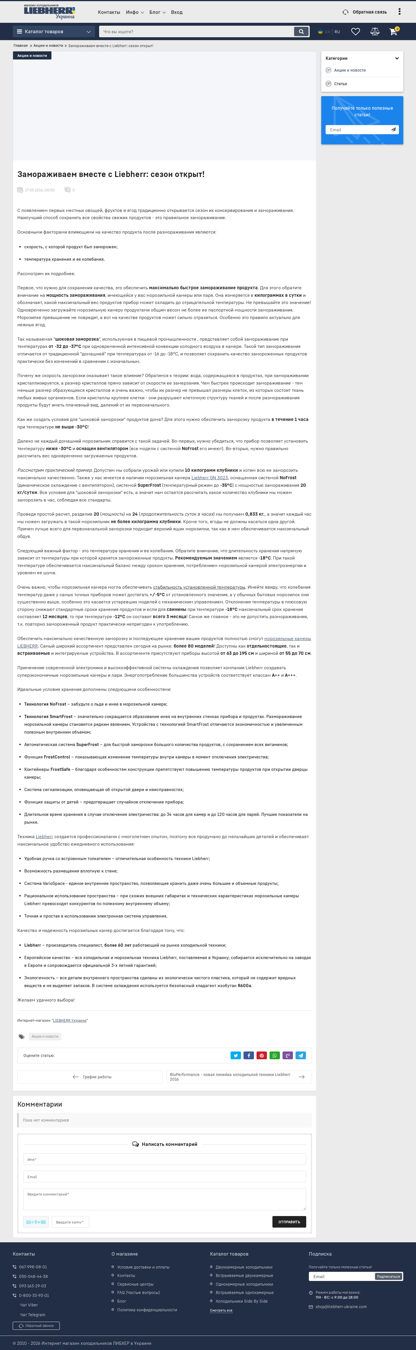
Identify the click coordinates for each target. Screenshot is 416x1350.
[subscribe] (362, 129)
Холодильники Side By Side (242, 1300)
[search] (202, 31)
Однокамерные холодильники (244, 1283)
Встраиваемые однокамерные (245, 1292)
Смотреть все (221, 1310)
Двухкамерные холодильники (244, 1266)
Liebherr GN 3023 (210, 477)
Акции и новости (32, 55)
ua (323, 31)
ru (333, 31)
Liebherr (44, 836)
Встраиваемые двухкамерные (244, 1275)
